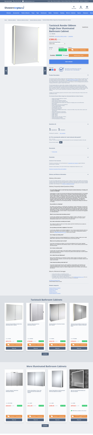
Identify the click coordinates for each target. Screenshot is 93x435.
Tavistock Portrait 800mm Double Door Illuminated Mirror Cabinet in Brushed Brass (79, 325)
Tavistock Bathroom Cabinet (72, 79)
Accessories (16, 13)
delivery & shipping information (68, 183)
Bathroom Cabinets (12, 19)
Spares (79, 13)
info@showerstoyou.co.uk (28, 1)
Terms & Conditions (57, 1)
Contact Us (86, 1)
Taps (37, 13)
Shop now (14, 338)
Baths (50, 13)
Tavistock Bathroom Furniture (55, 293)
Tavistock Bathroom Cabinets (35, 19)
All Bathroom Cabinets (53, 289)
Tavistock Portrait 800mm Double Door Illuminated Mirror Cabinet (14, 325)
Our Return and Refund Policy (54, 280)
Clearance (85, 13)
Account (81, 7)
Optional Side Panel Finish (54, 42)
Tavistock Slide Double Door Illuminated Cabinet (33, 325)
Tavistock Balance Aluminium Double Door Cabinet (57, 325)
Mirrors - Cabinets (70, 13)
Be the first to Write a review (61, 36)
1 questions (70, 36)
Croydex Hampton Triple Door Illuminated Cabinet (12, 381)
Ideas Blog (74, 7)
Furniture (56, 13)
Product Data (54, 151)
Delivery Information (75, 1)
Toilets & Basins (25, 13)
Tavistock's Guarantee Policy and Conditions (57, 169)
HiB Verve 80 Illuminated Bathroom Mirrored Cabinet (78, 381)
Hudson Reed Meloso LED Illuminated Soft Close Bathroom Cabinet (57, 381)
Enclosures (44, 13)
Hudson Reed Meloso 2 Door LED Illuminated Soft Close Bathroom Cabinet (34, 381)
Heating (62, 13)
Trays (33, 13)
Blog (51, 1)
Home (49, 1)
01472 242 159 (17, 1)
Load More (45, 343)
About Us (81, 1)
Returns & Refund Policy (66, 1)
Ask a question (62, 133)
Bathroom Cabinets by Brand (22, 19)
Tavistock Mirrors (52, 290)
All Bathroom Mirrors (53, 292)
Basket (87, 7)
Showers (9, 13)
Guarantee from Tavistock (73, 163)
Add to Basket (68, 61)
